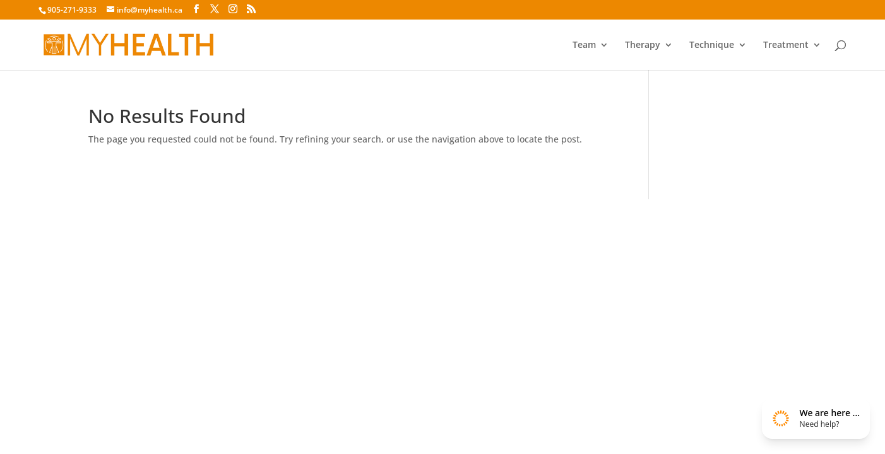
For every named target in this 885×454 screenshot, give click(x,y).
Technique (711, 45)
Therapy (642, 45)
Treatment (786, 45)
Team (584, 45)
